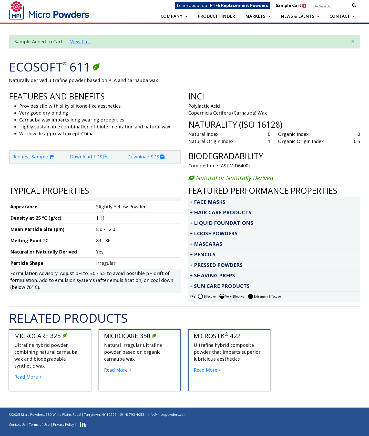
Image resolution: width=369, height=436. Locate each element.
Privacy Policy (63, 424)
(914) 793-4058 (132, 414)
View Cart (80, 41)
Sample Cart (291, 5)
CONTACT (340, 16)
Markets (255, 16)
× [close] (353, 41)
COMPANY (171, 16)
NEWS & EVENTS (297, 16)
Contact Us (17, 424)
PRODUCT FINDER (216, 16)
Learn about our (222, 5)
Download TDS (88, 157)
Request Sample (33, 157)
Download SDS (145, 157)
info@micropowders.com (167, 414)
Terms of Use (39, 424)
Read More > (28, 377)
